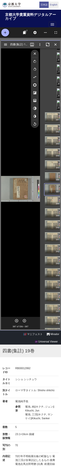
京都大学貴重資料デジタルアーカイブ (30, 16)
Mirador (53, 334)
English (53, 4)
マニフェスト (33, 334)
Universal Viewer (46, 341)
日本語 (44, 4)
